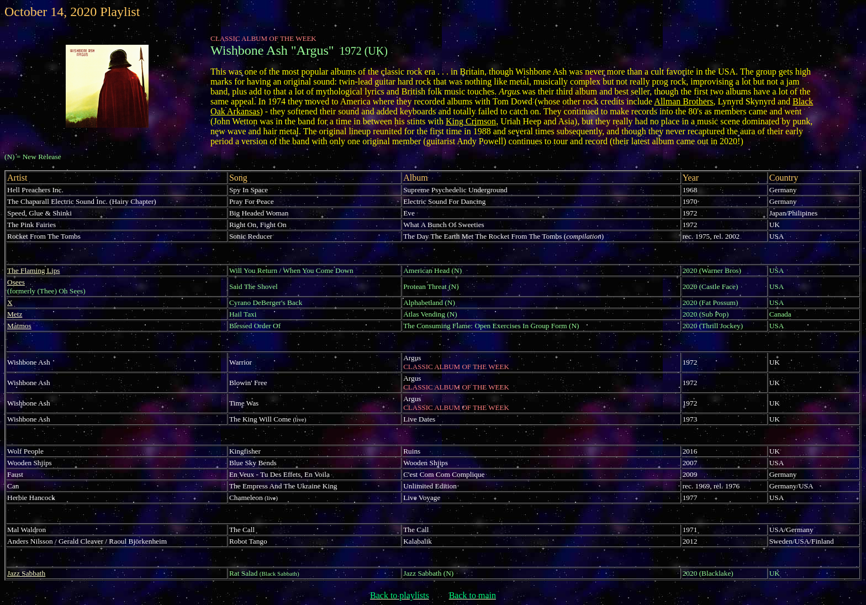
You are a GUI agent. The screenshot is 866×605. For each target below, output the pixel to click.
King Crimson (471, 121)
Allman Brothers (683, 101)
